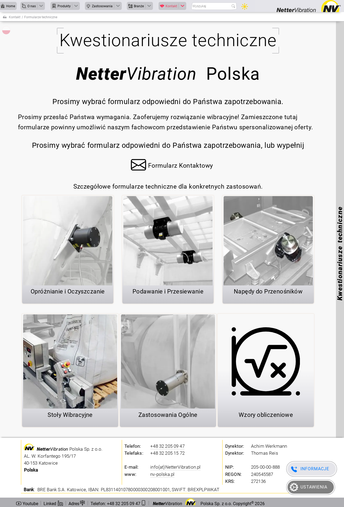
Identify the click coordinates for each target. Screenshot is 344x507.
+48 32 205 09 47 (167, 446)
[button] (172, 166)
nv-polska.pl (162, 474)
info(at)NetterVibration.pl (175, 467)
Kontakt (14, 17)
